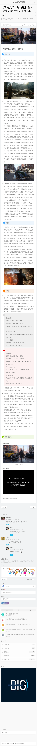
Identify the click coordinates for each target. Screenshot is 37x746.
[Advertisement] (18, 715)
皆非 (4, 18)
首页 (5, 25)
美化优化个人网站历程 (12, 614)
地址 (2, 596)
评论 (3, 565)
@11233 (12, 552)
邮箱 (3, 590)
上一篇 (4, 507)
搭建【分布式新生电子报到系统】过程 (16, 619)
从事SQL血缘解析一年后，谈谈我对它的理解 (18, 624)
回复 (7, 524)
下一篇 (32, 507)
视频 (11, 20)
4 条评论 (31, 18)
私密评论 (29, 579)
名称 (3, 583)
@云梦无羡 (13, 531)
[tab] (7, 610)
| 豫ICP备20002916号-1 (19, 743)
